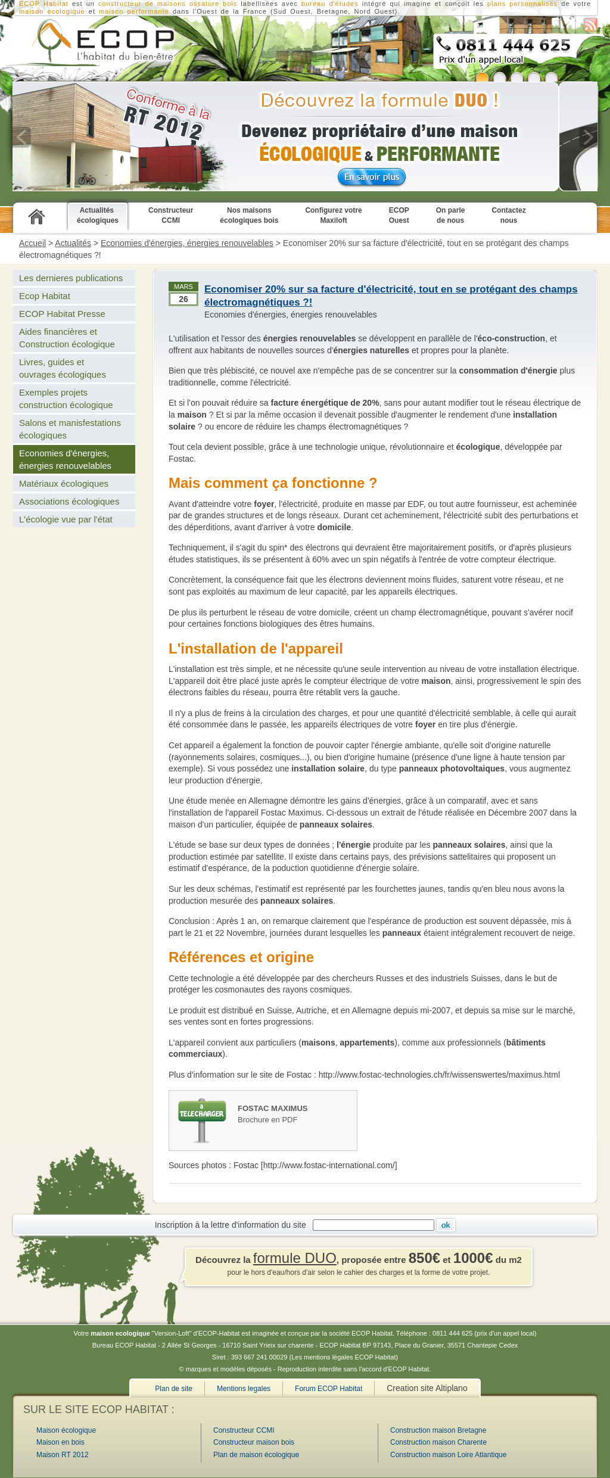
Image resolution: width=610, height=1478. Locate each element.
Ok (446, 1225)
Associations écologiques (69, 501)
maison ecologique (52, 11)
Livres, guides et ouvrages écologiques (62, 368)
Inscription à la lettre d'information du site (233, 1225)
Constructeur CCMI (170, 215)
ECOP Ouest (399, 215)
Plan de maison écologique (256, 1455)
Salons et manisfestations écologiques (70, 429)
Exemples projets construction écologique (66, 398)
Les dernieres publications (71, 278)
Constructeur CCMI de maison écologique (87, 42)
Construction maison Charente (438, 1442)
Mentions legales (243, 1388)
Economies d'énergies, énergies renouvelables (187, 243)
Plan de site (173, 1388)
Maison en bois (60, 1442)
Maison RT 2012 (62, 1455)
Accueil (32, 243)
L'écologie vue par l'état (66, 519)
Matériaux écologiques (63, 483)
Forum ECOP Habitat (328, 1388)
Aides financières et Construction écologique (67, 337)
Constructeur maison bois (253, 1442)
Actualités (73, 243)
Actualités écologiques (98, 215)
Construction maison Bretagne (438, 1430)
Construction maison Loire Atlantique (448, 1455)
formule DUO (295, 1258)
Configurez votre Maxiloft (333, 215)
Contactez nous (508, 215)
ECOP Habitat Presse (62, 314)
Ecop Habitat (44, 296)
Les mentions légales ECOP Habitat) (344, 1357)
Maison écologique (66, 1430)
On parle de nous (450, 215)
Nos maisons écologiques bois (249, 215)
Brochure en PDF (297, 1114)
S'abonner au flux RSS (590, 24)
